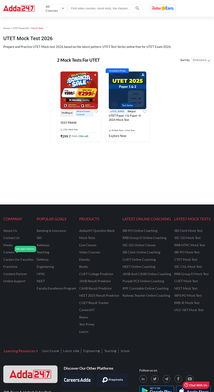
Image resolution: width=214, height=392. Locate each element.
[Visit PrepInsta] (112, 380)
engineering (45, 266)
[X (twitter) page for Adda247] (155, 379)
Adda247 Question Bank (97, 230)
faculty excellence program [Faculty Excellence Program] (56, 288)
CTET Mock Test (185, 259)
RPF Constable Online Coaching (146, 288)
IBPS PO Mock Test (188, 295)
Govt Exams (50, 351)
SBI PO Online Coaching (140, 230)
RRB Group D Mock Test (191, 274)
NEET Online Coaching (139, 266)
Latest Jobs (71, 351)
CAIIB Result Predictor (95, 288)
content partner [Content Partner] (15, 274)
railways (43, 245)
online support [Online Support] (14, 281)
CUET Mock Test (186, 281)
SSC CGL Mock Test (188, 266)
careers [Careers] (9, 252)
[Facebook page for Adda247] (178, 379)
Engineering (91, 351)
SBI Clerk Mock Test (188, 230)
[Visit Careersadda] (77, 380)
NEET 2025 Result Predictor (99, 295)
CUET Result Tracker (94, 303)
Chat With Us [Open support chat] (195, 385)
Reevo (83, 317)
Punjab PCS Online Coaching (143, 281)
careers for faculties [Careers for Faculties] (18, 259)
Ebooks (84, 259)
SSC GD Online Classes (139, 245)
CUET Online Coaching (139, 259)
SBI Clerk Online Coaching (141, 252)
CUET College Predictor (96, 274)
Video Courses (89, 252)
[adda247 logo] (30, 374)
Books (83, 266)
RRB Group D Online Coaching (144, 238)
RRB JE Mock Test (187, 303)
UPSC (41, 274)
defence (43, 259)
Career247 (87, 310)
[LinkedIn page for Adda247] (143, 379)
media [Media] (8, 245)
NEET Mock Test (186, 288)
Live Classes (87, 245)
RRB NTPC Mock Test (189, 245)
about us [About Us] (10, 230)
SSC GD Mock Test (187, 238)
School (125, 351)
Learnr (84, 331)
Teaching (110, 351)
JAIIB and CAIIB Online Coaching (147, 274)
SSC (39, 238)
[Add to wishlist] (96, 111)
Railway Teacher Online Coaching (146, 295)
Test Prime (86, 324)
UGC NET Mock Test (189, 310)
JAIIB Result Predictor (95, 281)
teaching (43, 252)
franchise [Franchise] (10, 266)
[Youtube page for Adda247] (190, 379)
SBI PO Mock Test (187, 252)
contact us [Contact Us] (11, 238)
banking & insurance (51, 230)
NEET (41, 281)
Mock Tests (87, 238)
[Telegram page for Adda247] (166, 379)
